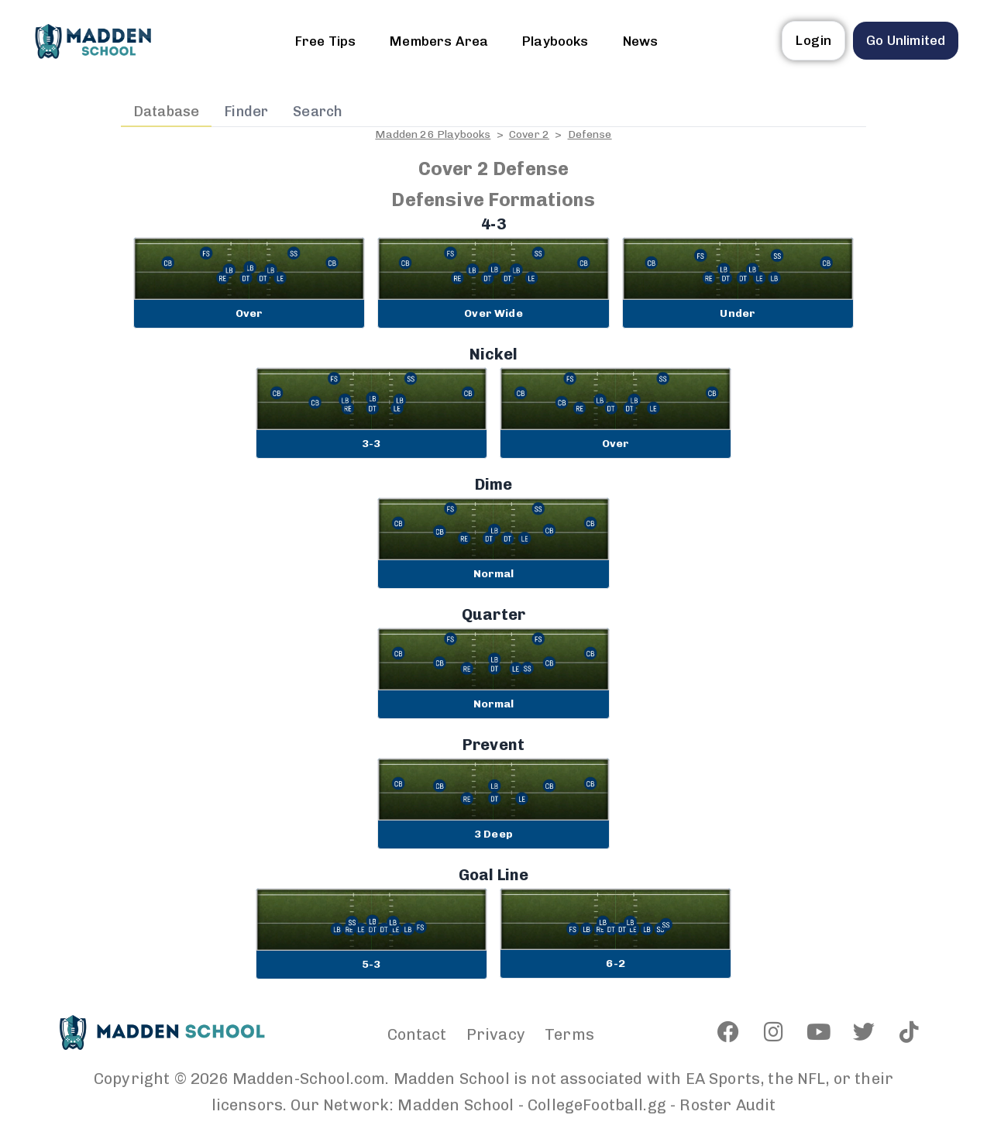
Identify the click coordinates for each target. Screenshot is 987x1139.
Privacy (495, 1034)
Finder (246, 111)
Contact (417, 1034)
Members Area (439, 41)
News (641, 41)
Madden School (455, 1105)
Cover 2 (529, 134)
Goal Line (493, 874)
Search (317, 111)
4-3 (493, 224)
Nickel (493, 354)
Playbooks (555, 41)
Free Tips (325, 41)
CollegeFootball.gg (597, 1105)
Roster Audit (727, 1105)
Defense (590, 134)
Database (166, 111)
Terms (569, 1034)
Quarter (493, 614)
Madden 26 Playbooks (432, 134)
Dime (494, 484)
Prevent (493, 744)
